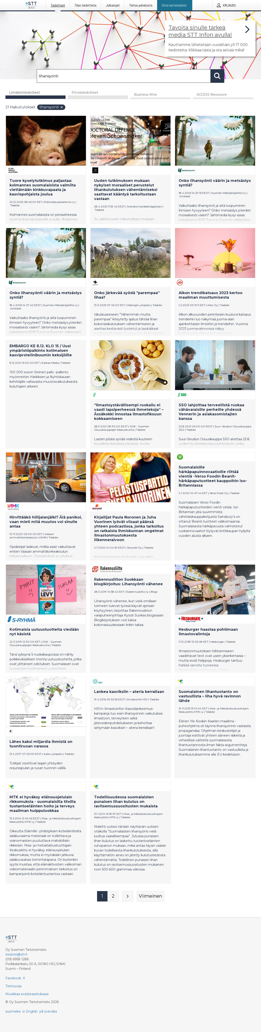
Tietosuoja (13, 986)
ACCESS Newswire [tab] (212, 95)
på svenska (48, 1011)
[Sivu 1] (102, 896)
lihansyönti (51, 107)
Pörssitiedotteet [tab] (85, 92)
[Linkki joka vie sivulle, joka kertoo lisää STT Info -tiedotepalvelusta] (210, 38)
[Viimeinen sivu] (150, 896)
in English (30, 1011)
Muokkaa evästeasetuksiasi (27, 994)
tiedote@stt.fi (16, 954)
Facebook (13, 978)
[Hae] (124, 76)
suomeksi (13, 1011)
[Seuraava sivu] (127, 896)
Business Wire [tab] (145, 95)
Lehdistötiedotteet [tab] (24, 92)
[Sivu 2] (113, 896)
